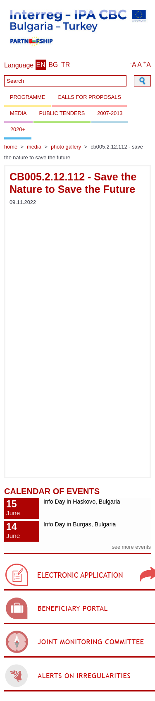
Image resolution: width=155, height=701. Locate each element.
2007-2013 (109, 113)
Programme (27, 97)
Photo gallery (66, 147)
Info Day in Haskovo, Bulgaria (81, 501)
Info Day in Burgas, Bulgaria (79, 524)
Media (18, 113)
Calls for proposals (89, 97)
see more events (131, 547)
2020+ (17, 129)
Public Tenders (62, 113)
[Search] (65, 80)
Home (10, 147)
